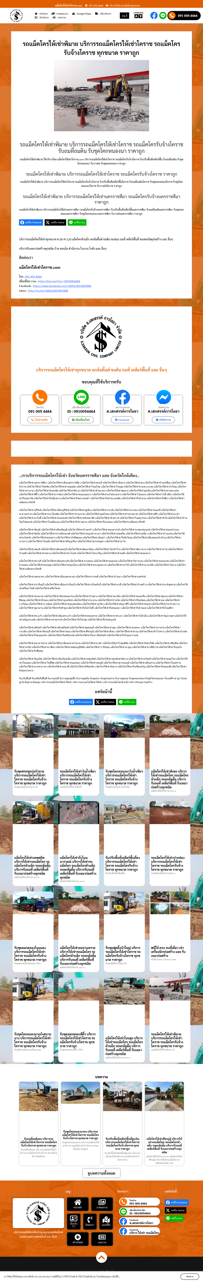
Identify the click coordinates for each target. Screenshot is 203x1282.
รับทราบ (189, 1277)
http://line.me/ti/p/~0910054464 (59, 281)
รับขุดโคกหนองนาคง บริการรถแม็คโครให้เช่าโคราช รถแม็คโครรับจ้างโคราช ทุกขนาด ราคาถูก (80, 1135)
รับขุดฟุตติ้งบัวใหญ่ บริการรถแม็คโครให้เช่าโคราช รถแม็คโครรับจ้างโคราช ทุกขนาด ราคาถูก (123, 954)
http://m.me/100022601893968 (48, 290)
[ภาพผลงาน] (102, 1202)
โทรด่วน (40, 407)
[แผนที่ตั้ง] (106, 1219)
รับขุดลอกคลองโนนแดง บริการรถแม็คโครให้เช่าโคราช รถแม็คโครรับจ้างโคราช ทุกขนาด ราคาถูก (30, 954)
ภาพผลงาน (102, 1207)
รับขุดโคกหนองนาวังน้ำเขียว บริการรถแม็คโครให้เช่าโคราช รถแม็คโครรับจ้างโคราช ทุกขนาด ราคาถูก (124, 777)
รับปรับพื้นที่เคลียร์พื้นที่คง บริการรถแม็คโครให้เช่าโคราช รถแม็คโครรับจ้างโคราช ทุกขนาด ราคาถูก (122, 864)
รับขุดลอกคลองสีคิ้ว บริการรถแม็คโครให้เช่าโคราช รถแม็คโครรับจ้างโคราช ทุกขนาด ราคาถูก (78, 1040)
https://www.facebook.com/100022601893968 (62, 286)
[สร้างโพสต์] (78, 1237)
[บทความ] (102, 1237)
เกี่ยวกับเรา (74, 1224)
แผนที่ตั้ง (106, 1224)
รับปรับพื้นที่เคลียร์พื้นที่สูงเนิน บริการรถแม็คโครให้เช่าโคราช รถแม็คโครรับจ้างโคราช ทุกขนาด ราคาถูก (122, 1144)
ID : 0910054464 (81, 411)
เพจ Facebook (122, 407)
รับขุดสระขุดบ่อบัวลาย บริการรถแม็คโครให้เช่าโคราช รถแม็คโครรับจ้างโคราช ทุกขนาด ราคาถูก (30, 777)
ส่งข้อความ (163, 407)
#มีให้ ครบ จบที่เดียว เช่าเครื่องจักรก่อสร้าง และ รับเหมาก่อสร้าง (168, 952)
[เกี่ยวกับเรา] (74, 1218)
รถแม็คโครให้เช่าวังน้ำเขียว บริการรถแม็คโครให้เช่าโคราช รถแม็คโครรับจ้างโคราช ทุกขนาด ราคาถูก (78, 777)
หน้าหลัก (78, 1207)
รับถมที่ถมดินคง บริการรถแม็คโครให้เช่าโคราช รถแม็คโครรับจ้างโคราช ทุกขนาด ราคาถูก (38, 1142)
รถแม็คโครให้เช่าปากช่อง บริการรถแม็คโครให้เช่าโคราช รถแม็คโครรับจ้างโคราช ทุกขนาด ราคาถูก (168, 864)
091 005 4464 (187, 15)
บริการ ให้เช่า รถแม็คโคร (144, 1232)
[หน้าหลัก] (78, 1202)
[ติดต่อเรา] (90, 1219)
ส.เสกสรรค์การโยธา (122, 411)
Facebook (133, 1220)
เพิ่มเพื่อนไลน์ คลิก (81, 407)
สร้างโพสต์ (78, 1242)
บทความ (102, 1242)
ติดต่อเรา (89, 1224)
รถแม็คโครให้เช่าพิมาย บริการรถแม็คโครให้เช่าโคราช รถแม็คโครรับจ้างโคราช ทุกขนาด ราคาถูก (167, 1040)
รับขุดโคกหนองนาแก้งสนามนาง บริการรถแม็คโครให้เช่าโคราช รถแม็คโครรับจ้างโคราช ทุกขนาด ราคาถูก (32, 1040)
